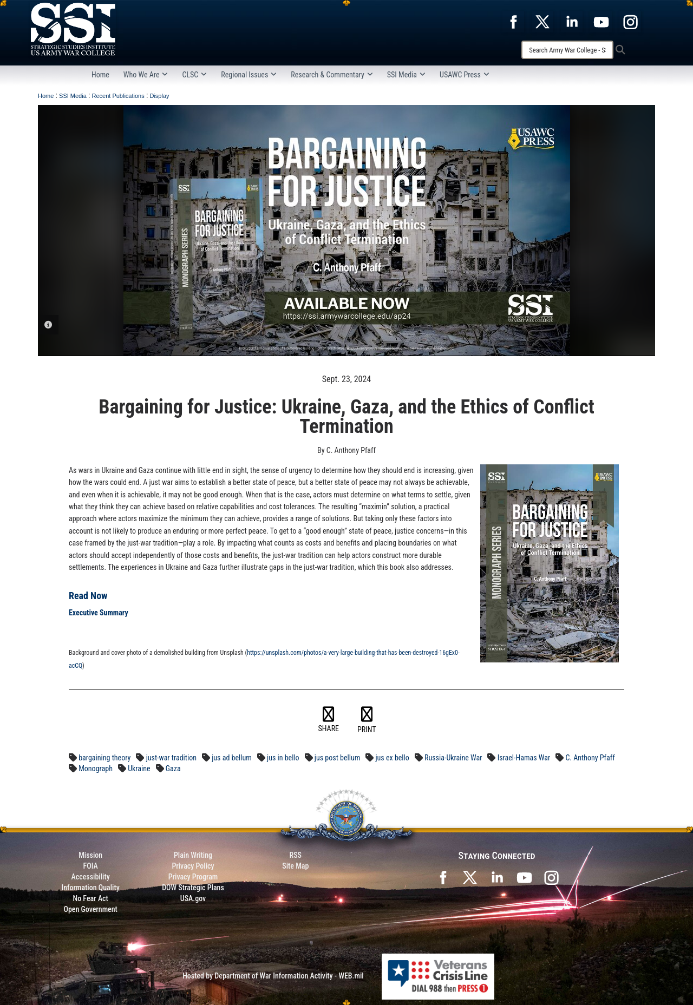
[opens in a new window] (513, 21)
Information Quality (91, 887)
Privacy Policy (193, 866)
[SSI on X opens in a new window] (470, 876)
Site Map (295, 866)
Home (100, 74)
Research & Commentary (332, 74)
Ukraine (139, 768)
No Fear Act (90, 898)
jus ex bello (392, 757)
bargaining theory (104, 757)
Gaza (173, 768)
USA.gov (193, 898)
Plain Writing (193, 855)
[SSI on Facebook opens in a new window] (443, 876)
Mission (90, 855)
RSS (296, 855)
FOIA (90, 866)
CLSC (194, 74)
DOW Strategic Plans (193, 887)
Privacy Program (193, 876)
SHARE (328, 720)
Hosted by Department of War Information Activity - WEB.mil (273, 975)
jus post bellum (337, 757)
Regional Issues (249, 74)
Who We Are (145, 74)
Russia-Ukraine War (453, 757)
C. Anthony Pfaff (589, 757)
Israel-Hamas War (524, 757)
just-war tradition (171, 757)
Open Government (90, 909)
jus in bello (283, 757)
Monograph (96, 768)
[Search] (567, 50)
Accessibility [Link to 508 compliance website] (90, 876)
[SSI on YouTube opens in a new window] (524, 876)
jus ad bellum (232, 757)
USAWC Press (464, 74)
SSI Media (406, 74)
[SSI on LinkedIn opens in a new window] (497, 876)
